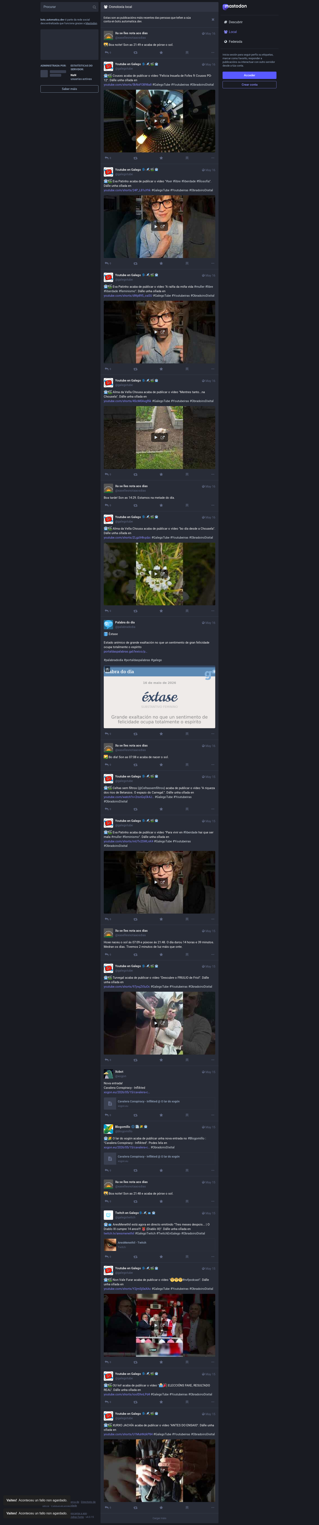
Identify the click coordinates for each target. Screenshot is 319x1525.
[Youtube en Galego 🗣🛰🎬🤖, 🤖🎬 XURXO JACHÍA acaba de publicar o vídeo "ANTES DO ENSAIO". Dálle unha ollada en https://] (159, 1460)
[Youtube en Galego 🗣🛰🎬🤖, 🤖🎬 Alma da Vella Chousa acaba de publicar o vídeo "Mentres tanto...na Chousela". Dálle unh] (159, 427)
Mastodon (91, 23)
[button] (159, 121)
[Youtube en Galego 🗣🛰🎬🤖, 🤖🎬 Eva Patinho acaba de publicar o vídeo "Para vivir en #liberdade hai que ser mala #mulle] (159, 870)
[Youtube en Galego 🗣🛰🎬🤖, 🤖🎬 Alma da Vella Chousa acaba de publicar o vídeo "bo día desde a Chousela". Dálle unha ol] (159, 564)
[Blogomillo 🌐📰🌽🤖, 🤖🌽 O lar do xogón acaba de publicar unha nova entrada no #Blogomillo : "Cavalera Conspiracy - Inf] (159, 1148)
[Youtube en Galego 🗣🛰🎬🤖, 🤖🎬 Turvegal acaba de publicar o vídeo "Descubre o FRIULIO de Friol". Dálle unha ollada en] (159, 1013)
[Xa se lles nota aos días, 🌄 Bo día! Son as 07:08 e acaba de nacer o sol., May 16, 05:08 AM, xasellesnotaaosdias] (159, 755)
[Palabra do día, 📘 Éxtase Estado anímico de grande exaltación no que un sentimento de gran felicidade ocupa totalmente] (159, 678)
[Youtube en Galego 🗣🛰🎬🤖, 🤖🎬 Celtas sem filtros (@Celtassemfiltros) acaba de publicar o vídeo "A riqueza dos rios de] (159, 793)
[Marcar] (187, 52)
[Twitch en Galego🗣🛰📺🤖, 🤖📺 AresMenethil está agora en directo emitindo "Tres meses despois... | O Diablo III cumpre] (159, 1235)
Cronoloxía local (118, 7)
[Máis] (213, 52)
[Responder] (108, 52)
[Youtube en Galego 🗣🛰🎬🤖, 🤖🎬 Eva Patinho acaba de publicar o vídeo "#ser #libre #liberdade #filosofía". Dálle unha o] (159, 216)
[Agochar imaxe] (107, 669)
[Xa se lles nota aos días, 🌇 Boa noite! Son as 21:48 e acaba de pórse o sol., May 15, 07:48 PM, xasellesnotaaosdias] (159, 1191)
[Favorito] (161, 52)
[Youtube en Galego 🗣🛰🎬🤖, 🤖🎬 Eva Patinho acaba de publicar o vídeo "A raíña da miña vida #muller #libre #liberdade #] (159, 322)
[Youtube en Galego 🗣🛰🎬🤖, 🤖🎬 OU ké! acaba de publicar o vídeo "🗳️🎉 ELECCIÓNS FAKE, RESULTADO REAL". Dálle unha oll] (159, 1388)
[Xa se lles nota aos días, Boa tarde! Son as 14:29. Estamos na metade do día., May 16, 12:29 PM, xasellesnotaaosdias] (159, 495)
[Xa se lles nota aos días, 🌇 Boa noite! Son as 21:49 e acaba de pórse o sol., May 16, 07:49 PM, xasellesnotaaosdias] (159, 42)
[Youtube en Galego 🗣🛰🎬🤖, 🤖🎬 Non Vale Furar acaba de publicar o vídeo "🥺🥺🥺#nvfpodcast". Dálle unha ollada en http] (159, 1315)
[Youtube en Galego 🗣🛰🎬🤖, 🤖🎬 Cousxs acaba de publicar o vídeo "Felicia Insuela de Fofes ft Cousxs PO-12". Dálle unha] (159, 111)
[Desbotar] (213, 19)
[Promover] (135, 52)
